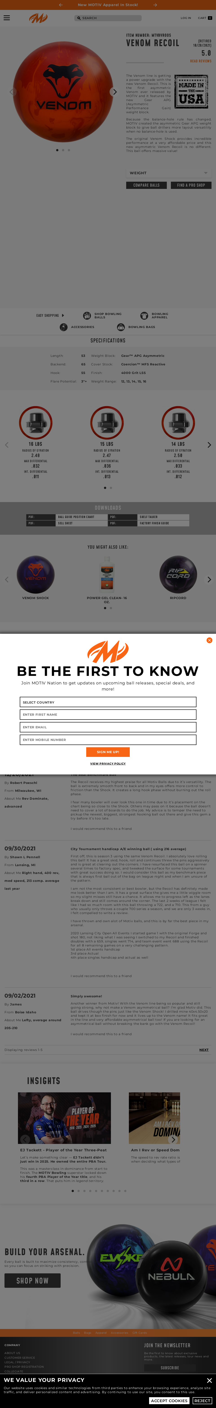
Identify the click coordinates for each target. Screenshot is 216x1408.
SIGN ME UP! (108, 752)
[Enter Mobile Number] (108, 740)
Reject (202, 1401)
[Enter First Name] (108, 714)
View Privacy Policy (108, 763)
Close (209, 1380)
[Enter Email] (108, 727)
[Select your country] (108, 702)
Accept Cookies (169, 1401)
